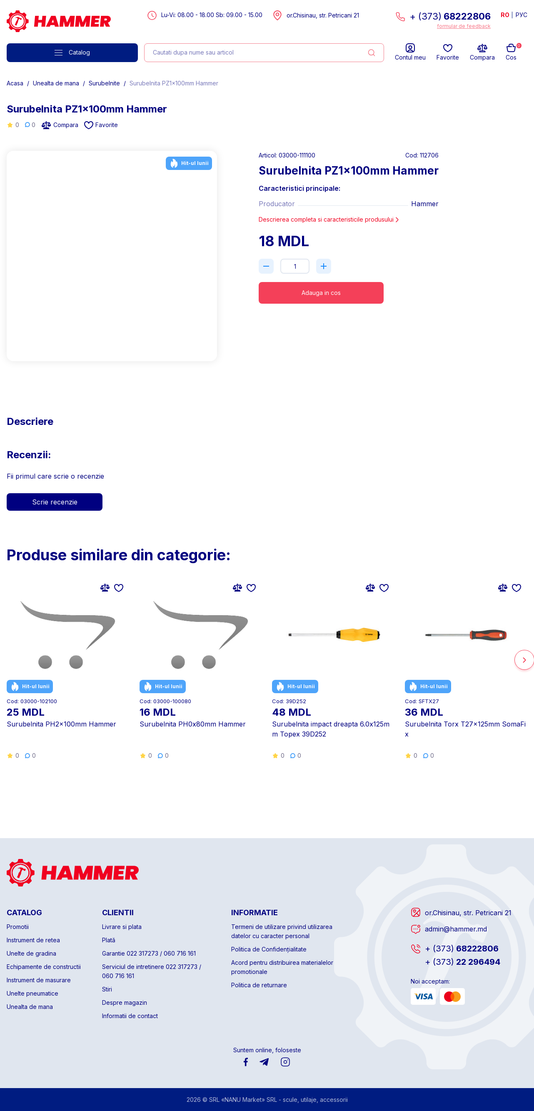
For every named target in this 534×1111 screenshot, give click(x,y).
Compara (59, 125)
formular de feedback (464, 26)
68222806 (462, 948)
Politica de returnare (259, 985)
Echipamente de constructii (44, 966)
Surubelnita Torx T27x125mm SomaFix (465, 729)
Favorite (101, 125)
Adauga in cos (321, 292)
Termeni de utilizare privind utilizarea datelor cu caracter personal (281, 931)
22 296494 (462, 961)
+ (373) (450, 16)
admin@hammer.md (456, 929)
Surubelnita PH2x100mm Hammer (61, 724)
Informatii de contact (130, 1015)
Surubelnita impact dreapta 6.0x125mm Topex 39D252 (330, 729)
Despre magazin (124, 1002)
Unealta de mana (56, 83)
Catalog (72, 52)
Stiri (107, 989)
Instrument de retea (33, 940)
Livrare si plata (122, 926)
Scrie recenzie (54, 502)
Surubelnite (104, 83)
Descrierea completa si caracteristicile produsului (329, 219)
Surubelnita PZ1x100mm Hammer (174, 83)
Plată (108, 940)
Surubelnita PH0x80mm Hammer (193, 724)
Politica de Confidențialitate (269, 949)
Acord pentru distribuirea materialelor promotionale (282, 967)
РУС (521, 14)
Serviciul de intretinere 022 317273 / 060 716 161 (151, 971)
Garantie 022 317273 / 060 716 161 (149, 953)
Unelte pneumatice (32, 993)
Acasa (15, 83)
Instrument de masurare (39, 980)
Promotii (18, 926)
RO (505, 14)
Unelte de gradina (31, 953)
